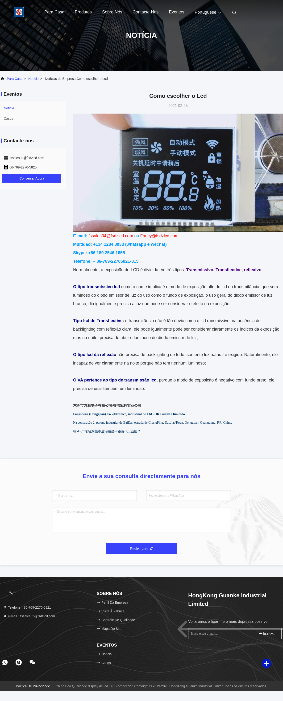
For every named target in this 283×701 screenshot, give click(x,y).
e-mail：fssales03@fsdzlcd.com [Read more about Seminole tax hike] (29, 616)
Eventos (176, 12)
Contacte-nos (145, 12)
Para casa (54, 12)
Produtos (83, 12)
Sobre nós (112, 12)
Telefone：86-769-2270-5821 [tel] (27, 607)
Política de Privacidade (33, 686)
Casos (8, 118)
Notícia (33, 79)
